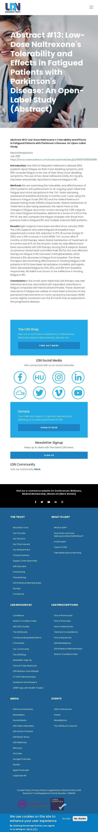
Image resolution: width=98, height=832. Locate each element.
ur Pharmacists (22, 544)
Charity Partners (21, 555)
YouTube (17, 753)
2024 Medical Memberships (27, 583)
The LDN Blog (19, 654)
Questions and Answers (25, 682)
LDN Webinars (20, 742)
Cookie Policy (24, 790)
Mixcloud (17, 748)
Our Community (21, 649)
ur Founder (20, 533)
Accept (66, 818)
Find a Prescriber (62, 621)
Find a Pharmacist (63, 615)
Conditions (18, 615)
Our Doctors (19, 538)
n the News (18, 643)
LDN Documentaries (23, 709)
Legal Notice (54, 790)
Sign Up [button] (49, 455)
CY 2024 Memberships (24, 676)
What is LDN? (60, 527)
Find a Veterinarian (63, 626)
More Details (68, 493)
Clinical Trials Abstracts (25, 665)
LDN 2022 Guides (21, 626)
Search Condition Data (24, 621)
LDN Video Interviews (23, 725)
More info (32, 829)
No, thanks (80, 818)
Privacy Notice (39, 790)
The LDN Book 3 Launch (65, 725)
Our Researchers (21, 549)
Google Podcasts (22, 759)
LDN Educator (19, 566)
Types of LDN (60, 547)
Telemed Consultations (66, 632)
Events (57, 714)
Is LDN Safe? (60, 541)
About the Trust (20, 527)
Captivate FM (19, 775)
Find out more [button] (49, 345)
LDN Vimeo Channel (23, 731)
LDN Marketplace (62, 643)
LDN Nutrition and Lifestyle (26, 671)
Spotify (16, 764)
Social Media (19, 720)
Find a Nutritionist (62, 637)
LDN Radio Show (21, 737)
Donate (16, 588)
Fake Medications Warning (67, 552)
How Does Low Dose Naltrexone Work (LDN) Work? (68, 535)
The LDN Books (20, 632)
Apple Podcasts (21, 770)
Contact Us (18, 594)
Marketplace (60, 720)
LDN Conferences (63, 709)
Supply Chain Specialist (25, 560)
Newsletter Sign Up (22, 660)
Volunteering (19, 577)
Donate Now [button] (49, 427)
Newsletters (19, 714)
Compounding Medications (27, 637)
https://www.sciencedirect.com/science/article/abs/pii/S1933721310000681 (53, 159)
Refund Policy (69, 790)
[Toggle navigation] (91, 7)
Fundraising (19, 571)
